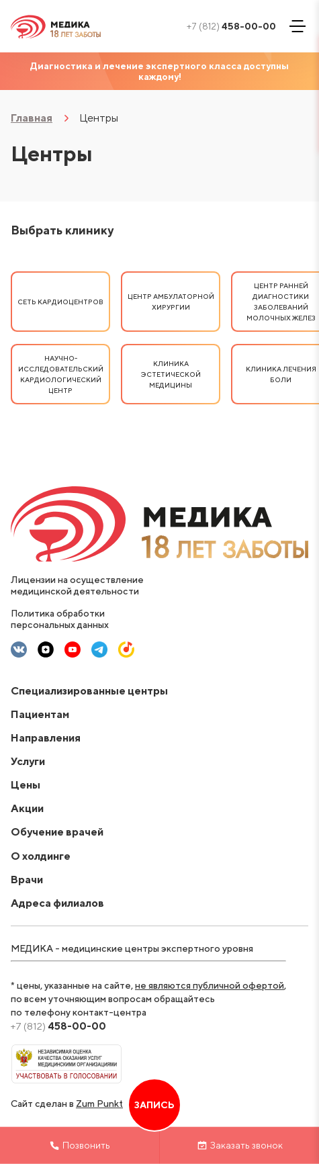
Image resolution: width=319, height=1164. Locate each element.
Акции (27, 808)
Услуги (28, 761)
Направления (46, 737)
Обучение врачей (57, 831)
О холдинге (41, 856)
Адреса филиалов (57, 903)
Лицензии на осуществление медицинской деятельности (77, 585)
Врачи (27, 879)
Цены (25, 784)
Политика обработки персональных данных (60, 619)
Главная (31, 117)
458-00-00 (231, 26)
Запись (154, 1105)
